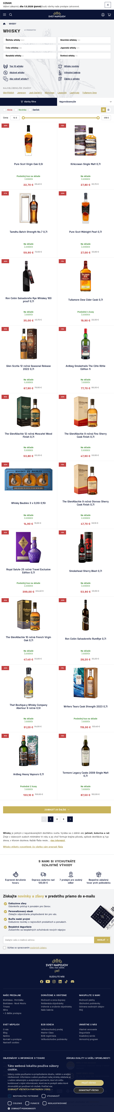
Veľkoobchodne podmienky (54, 1039)
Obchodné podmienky (89, 1003)
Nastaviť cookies (11, 1042)
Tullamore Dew (89, 92)
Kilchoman (49, 92)
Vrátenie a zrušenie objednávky (56, 1006)
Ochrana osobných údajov (91, 1006)
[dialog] (57, 1086)
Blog (5, 1032)
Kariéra (6, 1036)
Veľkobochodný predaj (52, 1029)
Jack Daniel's (35, 92)
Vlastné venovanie (88, 1029)
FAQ (81, 1010)
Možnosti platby (87, 1000)
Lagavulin (62, 92)
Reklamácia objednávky (52, 1003)
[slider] (23, 117)
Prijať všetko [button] (89, 1083)
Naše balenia (47, 1010)
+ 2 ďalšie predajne (12, 1013)
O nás (5, 1029)
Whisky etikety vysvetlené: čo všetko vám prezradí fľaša (33, 846)
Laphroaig (74, 92)
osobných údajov (38, 947)
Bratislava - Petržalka (13, 1000)
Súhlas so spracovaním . (25, 947)
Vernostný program (88, 1039)
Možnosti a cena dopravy (53, 1000)
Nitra (5, 1010)
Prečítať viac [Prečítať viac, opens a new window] (46, 1086)
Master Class (47, 1032)
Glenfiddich (8, 92)
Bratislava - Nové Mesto (14, 1003)
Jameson (21, 92)
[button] (39, 1089)
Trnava (6, 1006)
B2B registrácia (48, 1036)
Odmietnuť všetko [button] (89, 1090)
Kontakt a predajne (12, 1039)
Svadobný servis (87, 1036)
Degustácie (84, 1032)
